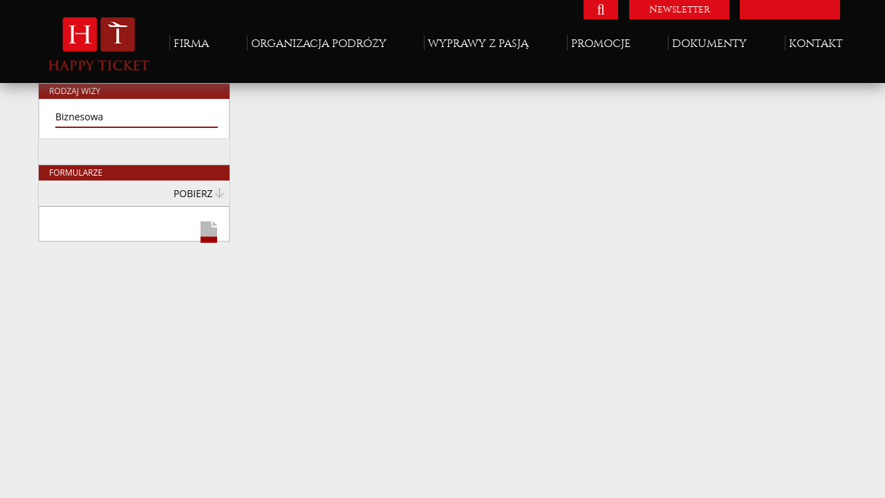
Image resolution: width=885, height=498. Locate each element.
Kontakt (816, 43)
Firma (191, 43)
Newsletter (679, 9)
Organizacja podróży (318, 43)
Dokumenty (709, 43)
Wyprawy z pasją (478, 43)
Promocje (601, 43)
